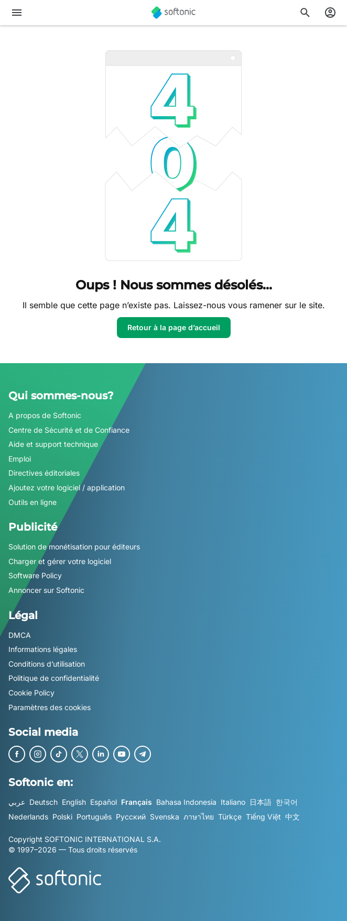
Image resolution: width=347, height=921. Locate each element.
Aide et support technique (53, 444)
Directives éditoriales (44, 473)
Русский (131, 816)
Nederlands (28, 816)
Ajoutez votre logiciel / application (66, 487)
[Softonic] (173, 12)
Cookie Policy (31, 692)
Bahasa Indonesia (186, 802)
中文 (292, 816)
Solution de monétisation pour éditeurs (74, 546)
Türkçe (230, 816)
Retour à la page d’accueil (173, 327)
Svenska (164, 816)
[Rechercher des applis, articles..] (305, 12)
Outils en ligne (32, 502)
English (74, 802)
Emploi (19, 458)
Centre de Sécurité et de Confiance (68, 429)
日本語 (261, 802)
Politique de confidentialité (53, 678)
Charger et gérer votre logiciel (59, 561)
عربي (16, 802)
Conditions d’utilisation (46, 663)
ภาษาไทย (198, 816)
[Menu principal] (16, 12)
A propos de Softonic (44, 415)
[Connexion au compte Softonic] (330, 12)
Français (136, 802)
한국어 (287, 802)
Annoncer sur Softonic (46, 590)
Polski (62, 816)
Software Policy (35, 575)
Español (103, 802)
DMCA (19, 635)
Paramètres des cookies (49, 707)
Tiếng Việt (263, 816)
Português (94, 816)
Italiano (233, 802)
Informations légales (42, 649)
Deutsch (43, 802)
